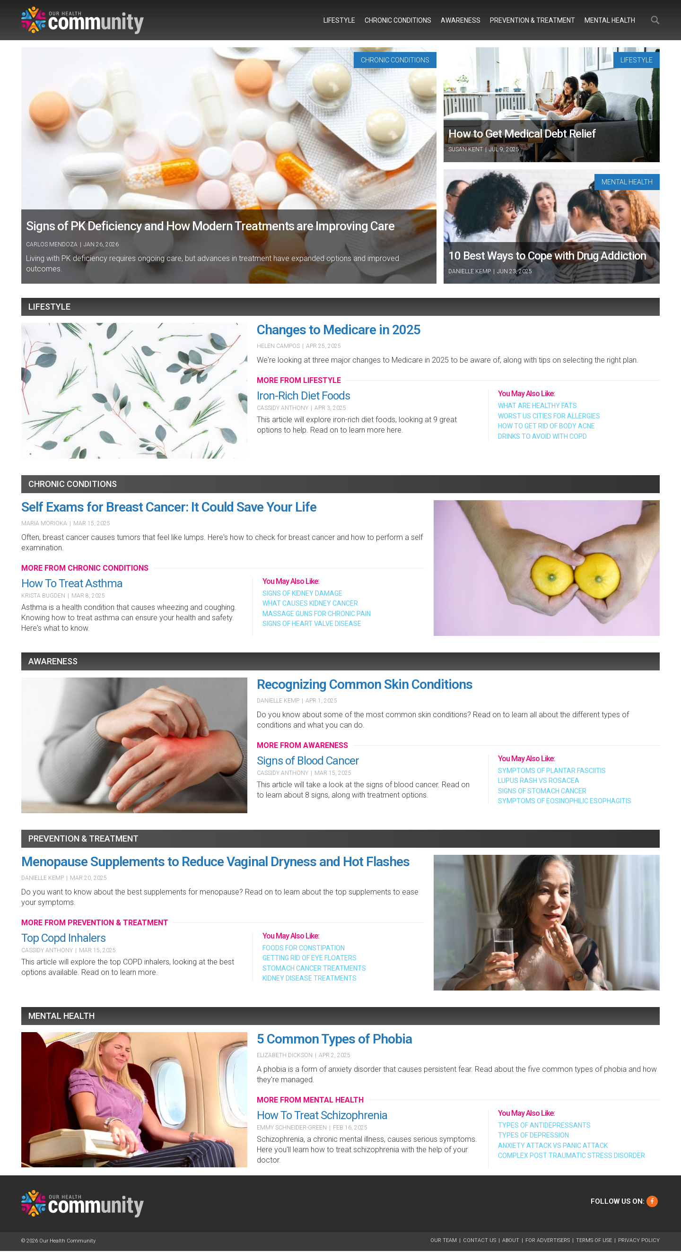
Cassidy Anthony (282, 408)
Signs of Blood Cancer (308, 760)
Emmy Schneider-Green (292, 1127)
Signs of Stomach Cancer (542, 791)
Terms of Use (594, 1240)
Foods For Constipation (303, 948)
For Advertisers (547, 1240)
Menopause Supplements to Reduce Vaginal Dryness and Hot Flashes (215, 861)
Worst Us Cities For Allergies (549, 416)
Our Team (443, 1240)
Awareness (460, 20)
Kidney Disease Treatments (309, 978)
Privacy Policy (639, 1240)
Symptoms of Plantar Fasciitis (552, 770)
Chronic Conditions (398, 20)
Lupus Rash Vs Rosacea (538, 780)
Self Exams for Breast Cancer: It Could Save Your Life (168, 507)
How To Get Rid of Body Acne (546, 426)
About (510, 1240)
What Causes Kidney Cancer (310, 603)
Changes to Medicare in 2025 (338, 330)
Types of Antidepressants (544, 1125)
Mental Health (610, 20)
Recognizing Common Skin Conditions (364, 684)
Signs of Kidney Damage (302, 593)
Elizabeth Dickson (285, 1055)
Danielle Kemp (469, 271)
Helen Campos (278, 346)
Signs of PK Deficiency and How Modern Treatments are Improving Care (210, 226)
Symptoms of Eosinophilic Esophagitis (564, 801)
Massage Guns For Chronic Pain (316, 613)
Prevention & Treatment (532, 20)
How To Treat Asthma (71, 583)
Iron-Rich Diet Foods (303, 395)
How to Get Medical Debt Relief (521, 133)
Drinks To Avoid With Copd (542, 436)
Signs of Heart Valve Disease (311, 623)
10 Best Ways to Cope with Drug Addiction (547, 255)
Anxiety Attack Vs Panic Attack (553, 1145)
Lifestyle (339, 20)
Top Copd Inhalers (63, 938)
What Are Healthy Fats (537, 405)
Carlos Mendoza (52, 244)
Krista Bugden (43, 595)
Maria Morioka (44, 523)
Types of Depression (533, 1135)
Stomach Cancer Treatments (314, 968)
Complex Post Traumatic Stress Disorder (571, 1155)
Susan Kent (465, 149)
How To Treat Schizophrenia (322, 1115)
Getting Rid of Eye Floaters (309, 958)
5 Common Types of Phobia (334, 1039)
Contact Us (479, 1240)
